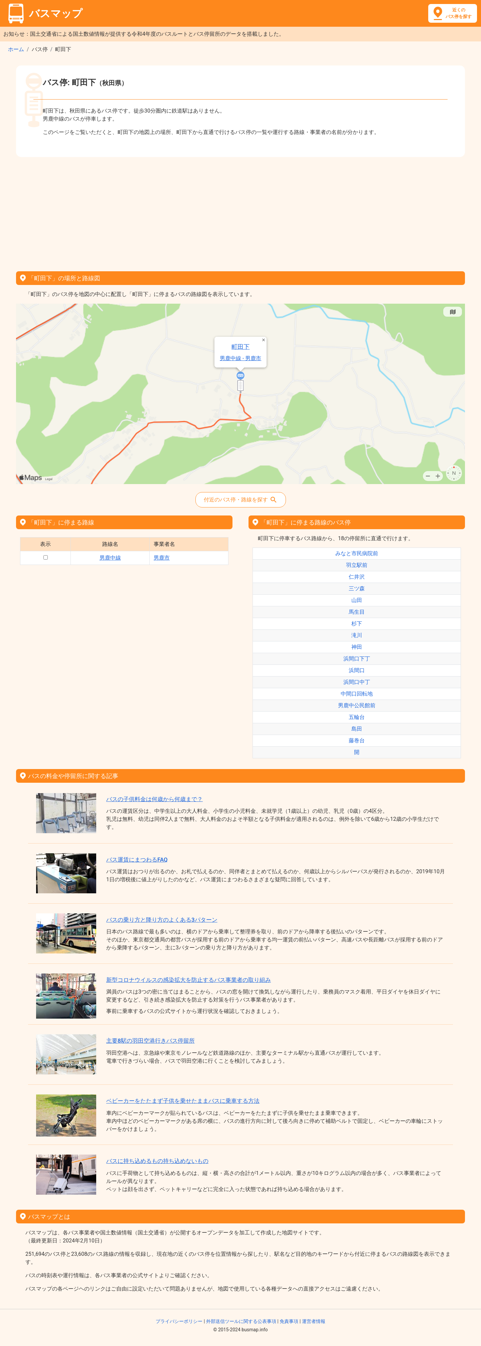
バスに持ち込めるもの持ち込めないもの (157, 1161)
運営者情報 (313, 1321)
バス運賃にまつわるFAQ (137, 859)
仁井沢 (357, 577)
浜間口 (357, 670)
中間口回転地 (357, 694)
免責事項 (289, 1321)
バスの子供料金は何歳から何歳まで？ (154, 799)
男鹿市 (162, 558)
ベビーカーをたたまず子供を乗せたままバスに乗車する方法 (183, 1100)
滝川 (356, 635)
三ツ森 (357, 588)
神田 (356, 647)
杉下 (356, 623)
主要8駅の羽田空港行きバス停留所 (150, 1040)
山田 (356, 600)
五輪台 (357, 717)
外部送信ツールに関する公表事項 (241, 1321)
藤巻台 (357, 740)
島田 (356, 729)
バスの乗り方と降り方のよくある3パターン (161, 919)
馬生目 (357, 612)
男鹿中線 (110, 558)
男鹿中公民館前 (356, 705)
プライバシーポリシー (179, 1321)
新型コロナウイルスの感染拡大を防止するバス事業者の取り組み (188, 980)
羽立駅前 (356, 565)
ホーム (16, 49)
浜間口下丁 (356, 658)
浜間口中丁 (356, 682)
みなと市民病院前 (356, 553)
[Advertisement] (240, 212)
